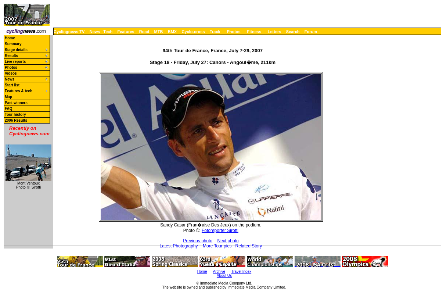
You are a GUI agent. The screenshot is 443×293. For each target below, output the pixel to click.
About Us (224, 276)
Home (10, 38)
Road (144, 31)
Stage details (16, 50)
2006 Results (16, 120)
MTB (158, 31)
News (95, 31)
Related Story (248, 246)
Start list (12, 85)
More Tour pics (217, 246)
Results (11, 56)
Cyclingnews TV (69, 31)
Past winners (16, 103)
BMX (172, 31)
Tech (107, 31)
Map (8, 97)
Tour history (15, 114)
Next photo (228, 240)
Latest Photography (179, 246)
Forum (311, 31)
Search (293, 31)
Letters (274, 31)
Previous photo (197, 240)
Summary (13, 44)
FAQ (8, 109)
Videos (11, 73)
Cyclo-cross (193, 31)
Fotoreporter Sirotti (220, 230)
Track (215, 31)
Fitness (254, 31)
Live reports (15, 62)
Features (126, 31)
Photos (233, 31)
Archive (219, 271)
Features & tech (18, 91)
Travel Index (241, 271)
